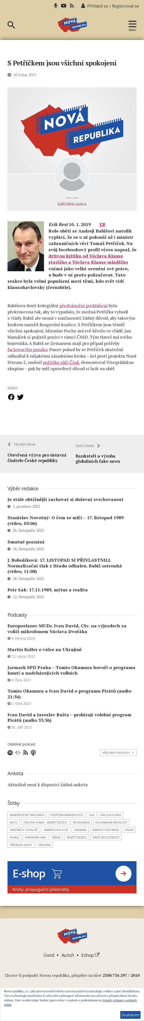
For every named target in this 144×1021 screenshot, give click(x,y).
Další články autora (72, 203)
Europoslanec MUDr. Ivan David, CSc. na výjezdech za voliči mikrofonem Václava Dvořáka (67, 632)
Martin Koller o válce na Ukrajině (45, 653)
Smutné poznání (26, 546)
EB (102, 224)
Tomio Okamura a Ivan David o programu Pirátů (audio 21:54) (69, 698)
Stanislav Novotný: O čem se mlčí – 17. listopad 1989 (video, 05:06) (66, 524)
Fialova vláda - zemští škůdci (45, 826)
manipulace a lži (56, 834)
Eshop (90, 959)
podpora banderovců (66, 819)
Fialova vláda (110, 819)
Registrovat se (125, 6)
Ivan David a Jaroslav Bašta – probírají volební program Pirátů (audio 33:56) (70, 721)
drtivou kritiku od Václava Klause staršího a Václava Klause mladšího (88, 259)
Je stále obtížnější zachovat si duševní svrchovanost (66, 503)
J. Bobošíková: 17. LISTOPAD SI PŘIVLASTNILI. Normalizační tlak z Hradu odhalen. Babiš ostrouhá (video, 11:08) (65, 569)
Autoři (68, 959)
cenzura (44, 849)
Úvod (48, 959)
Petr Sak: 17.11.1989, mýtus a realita (50, 594)
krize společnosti (106, 841)
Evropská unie (35, 841)
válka (129, 834)
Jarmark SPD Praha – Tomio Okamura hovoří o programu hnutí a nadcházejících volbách (71, 674)
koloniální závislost (111, 826)
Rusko (14, 841)
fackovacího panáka (28, 349)
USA (91, 819)
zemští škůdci (76, 841)
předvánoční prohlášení (84, 305)
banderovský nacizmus (27, 819)
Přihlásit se (97, 6)
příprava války (21, 849)
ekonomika (81, 826)
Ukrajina (80, 834)
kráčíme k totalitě (24, 834)
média (56, 841)
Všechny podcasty (118, 757)
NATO (14, 826)
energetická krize (105, 834)
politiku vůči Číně (61, 362)
